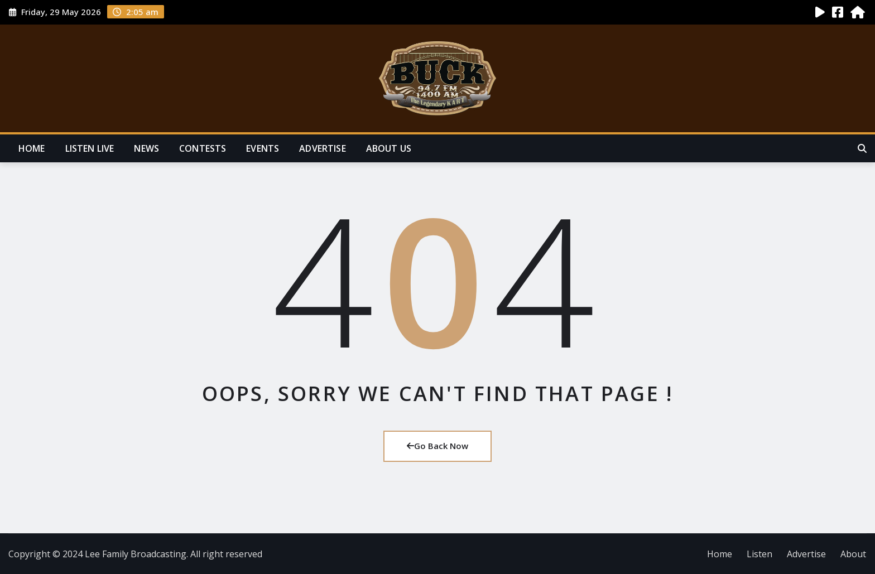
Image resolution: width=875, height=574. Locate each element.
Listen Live (89, 148)
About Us (388, 148)
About (853, 554)
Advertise (322, 148)
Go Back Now (437, 445)
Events (262, 148)
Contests (202, 148)
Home (31, 148)
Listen (759, 554)
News (146, 148)
